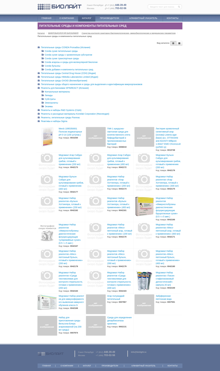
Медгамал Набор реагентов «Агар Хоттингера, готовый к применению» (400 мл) (167, 181)
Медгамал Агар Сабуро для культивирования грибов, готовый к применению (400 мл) (118, 160)
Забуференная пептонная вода (163, 297)
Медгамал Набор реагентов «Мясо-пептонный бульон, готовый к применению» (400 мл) (168, 257)
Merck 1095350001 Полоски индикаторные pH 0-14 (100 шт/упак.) (70, 131)
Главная (46, 18)
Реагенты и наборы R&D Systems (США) (59, 110)
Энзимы (47, 106)
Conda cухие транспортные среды (60, 58)
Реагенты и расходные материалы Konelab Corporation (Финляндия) (73, 114)
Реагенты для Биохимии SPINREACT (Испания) (63, 88)
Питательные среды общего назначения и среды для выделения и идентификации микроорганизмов (90, 84)
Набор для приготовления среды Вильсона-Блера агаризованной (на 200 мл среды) (70, 323)
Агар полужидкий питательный (115, 297)
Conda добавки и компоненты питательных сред (67, 69)
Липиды (47, 95)
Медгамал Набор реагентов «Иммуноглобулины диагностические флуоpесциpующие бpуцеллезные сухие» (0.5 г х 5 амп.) (167, 207)
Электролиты (49, 103)
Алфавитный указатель (143, 18)
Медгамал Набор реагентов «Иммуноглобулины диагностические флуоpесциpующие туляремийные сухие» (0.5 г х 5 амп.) (70, 233)
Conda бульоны (50, 66)
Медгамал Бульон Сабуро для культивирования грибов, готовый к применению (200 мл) (168, 161)
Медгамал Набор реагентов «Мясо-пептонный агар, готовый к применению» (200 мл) (119, 229)
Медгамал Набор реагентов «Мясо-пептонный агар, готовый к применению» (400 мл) (168, 229)
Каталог (87, 18)
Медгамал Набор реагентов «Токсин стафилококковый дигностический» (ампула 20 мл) (165, 278)
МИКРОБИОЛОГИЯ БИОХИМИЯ (63, 33)
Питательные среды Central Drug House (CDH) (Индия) (67, 73)
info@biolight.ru (138, 352)
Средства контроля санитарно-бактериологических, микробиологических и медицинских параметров (128, 33)
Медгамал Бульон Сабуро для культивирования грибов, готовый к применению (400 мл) (71, 182)
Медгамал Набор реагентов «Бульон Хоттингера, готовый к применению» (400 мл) (118, 203)
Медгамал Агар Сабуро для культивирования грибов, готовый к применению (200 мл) (70, 160)
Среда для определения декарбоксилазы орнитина (119, 320)
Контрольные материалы (55, 91)
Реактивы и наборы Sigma (52, 121)
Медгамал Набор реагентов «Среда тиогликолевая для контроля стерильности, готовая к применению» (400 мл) (119, 280)
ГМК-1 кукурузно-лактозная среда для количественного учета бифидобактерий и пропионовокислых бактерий (118, 136)
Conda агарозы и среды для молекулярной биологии (69, 62)
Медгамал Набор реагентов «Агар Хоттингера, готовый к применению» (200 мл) (118, 181)
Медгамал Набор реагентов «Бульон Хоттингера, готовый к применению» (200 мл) (70, 203)
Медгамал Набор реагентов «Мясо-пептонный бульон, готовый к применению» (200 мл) (71, 257)
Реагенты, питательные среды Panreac (59, 117)
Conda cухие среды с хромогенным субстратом (66, 55)
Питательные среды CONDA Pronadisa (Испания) (64, 47)
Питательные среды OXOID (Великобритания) (62, 80)
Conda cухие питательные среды (59, 51)
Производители (109, 18)
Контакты (172, 18)
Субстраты (48, 99)
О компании (66, 18)
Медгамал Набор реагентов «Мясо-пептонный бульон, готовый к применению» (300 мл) (119, 257)
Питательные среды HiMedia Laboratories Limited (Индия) (68, 77)
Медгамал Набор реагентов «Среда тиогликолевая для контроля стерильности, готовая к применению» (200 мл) (71, 280)
